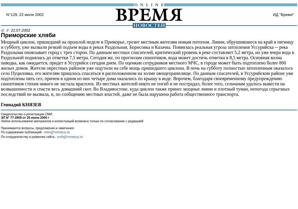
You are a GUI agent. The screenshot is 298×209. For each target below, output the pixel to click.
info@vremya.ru (57, 132)
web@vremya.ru (70, 136)
